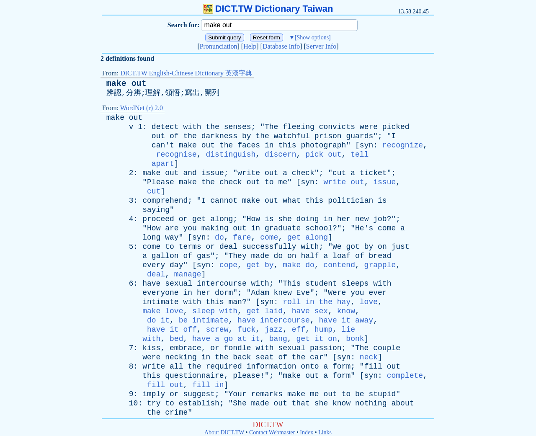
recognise (176, 154)
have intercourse (273, 320)
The (271, 127)
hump (323, 329)
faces (248, 145)
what (292, 200)
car (316, 357)
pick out (323, 154)
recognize (402, 145)
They (238, 256)
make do (298, 265)
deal (228, 247)
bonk (355, 339)
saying (156, 210)
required (224, 366)
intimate (160, 302)
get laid (265, 311)
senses (237, 127)
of (174, 136)
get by (260, 265)
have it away (346, 320)
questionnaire (194, 376)
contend (339, 265)
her (343, 219)
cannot (223, 200)
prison (328, 136)
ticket (373, 173)
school (318, 228)
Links (325, 432)
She (239, 403)
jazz (274, 329)
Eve (303, 293)
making (215, 228)
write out (343, 182)
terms (190, 247)
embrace (185, 348)
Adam (260, 293)
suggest (199, 394)
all (176, 366)
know (346, 311)
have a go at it (226, 339)
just (401, 247)
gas (203, 256)
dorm (224, 293)
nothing (371, 403)
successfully (269, 247)
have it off (172, 329)
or (183, 219)
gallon (165, 256)
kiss (151, 348)
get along (307, 237)
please (246, 376)
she (284, 219)
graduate (283, 228)
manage (187, 274)
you (189, 228)
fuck (246, 329)
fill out (165, 385)
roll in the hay (316, 302)
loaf (341, 256)
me (282, 182)
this (287, 145)
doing (307, 219)
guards (359, 136)
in (269, 145)
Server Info (321, 46)
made (260, 256)
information (271, 366)
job (380, 219)
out (135, 118)
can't (163, 145)
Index (306, 432)
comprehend (165, 200)
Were (337, 293)
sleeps (355, 283)
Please (160, 182)
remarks (267, 394)
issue (212, 173)
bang (278, 339)
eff (298, 329)
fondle (237, 348)
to (269, 182)
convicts (337, 127)
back (242, 357)
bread (380, 256)
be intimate (204, 320)
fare (242, 237)
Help (249, 46)
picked (396, 127)
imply (153, 394)
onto (310, 366)
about (402, 403)
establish (199, 403)
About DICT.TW (224, 432)
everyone (160, 293)
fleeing (298, 127)
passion (326, 348)
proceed (158, 219)
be (359, 394)
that (301, 403)
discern (280, 154)
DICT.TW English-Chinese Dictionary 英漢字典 (186, 73)
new (361, 219)
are (171, 228)
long (151, 237)
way (171, 237)
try (153, 403)
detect (165, 127)
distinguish (230, 154)
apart (163, 164)
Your (238, 394)
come (387, 228)
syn (366, 145)
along (221, 219)
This (292, 283)
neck (369, 357)
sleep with (214, 311)
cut (339, 173)
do (219, 237)
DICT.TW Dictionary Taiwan (268, 8)
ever (377, 293)
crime (176, 412)
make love (162, 311)
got (352, 247)
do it (158, 320)
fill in (208, 385)
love (369, 302)
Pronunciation (218, 46)
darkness (219, 136)
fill (373, 366)
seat (264, 357)
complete (405, 376)
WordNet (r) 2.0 (141, 107)
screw (217, 329)
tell (359, 154)
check (303, 173)
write (248, 173)
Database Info (281, 46)
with (192, 127)
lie (348, 329)
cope (228, 265)
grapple (380, 265)
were (369, 127)
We (337, 247)
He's (364, 228)
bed (176, 339)
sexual (178, 283)
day (176, 265)
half (310, 256)
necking (181, 357)
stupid (382, 394)
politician (350, 200)
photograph (323, 145)
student (321, 283)
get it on (316, 339)
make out (126, 83)
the (212, 127)
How (253, 219)
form (341, 366)
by (246, 136)
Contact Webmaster (272, 432)
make (115, 118)
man (235, 302)
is (382, 200)
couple (386, 348)
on (382, 247)
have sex (310, 311)
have (151, 283)
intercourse (222, 283)
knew (283, 293)
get (199, 219)
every (153, 265)
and (189, 173)
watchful (292, 136)
